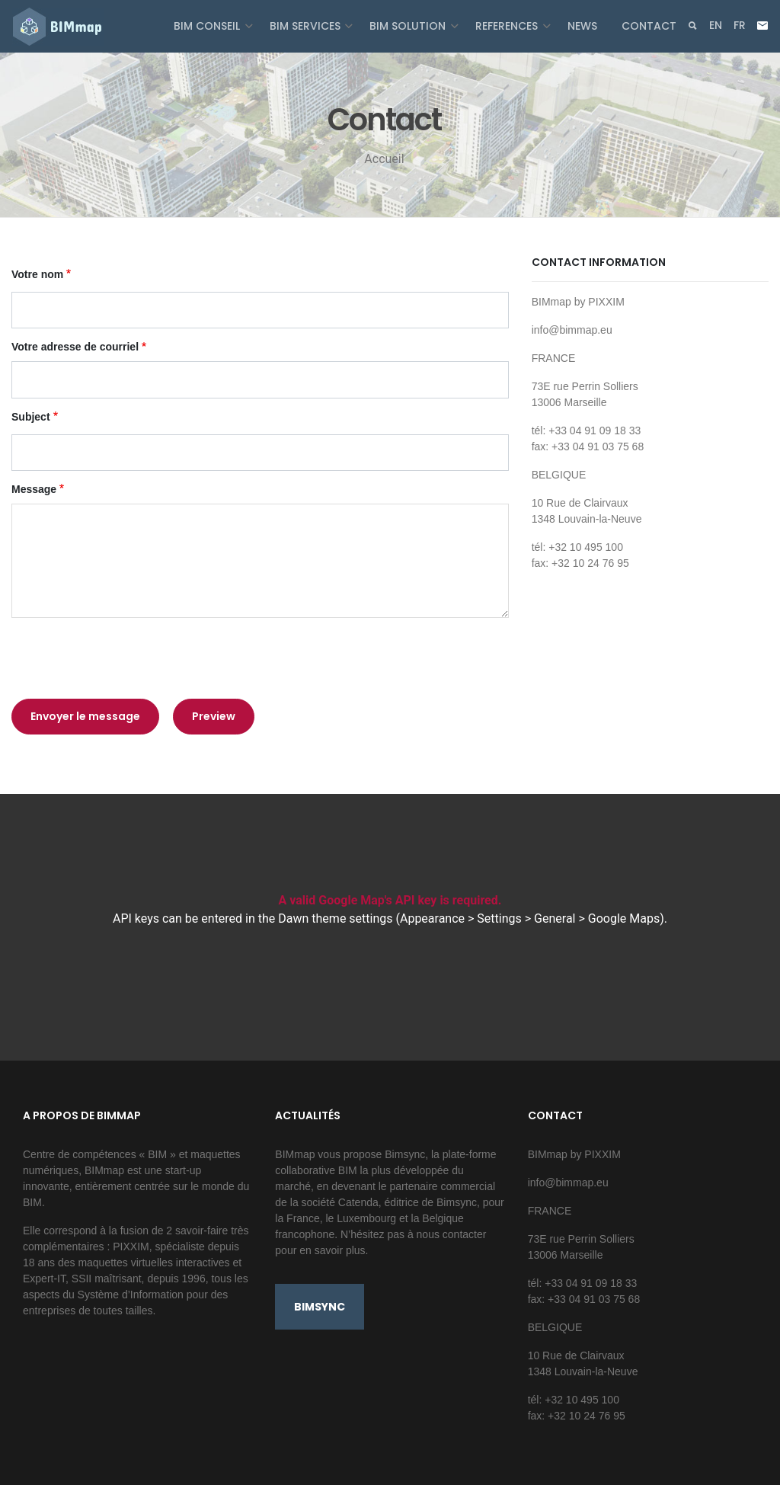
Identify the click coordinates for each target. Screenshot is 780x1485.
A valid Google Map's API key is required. (390, 900)
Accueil (384, 159)
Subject (30, 417)
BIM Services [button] (307, 26)
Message (33, 489)
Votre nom (37, 274)
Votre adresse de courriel (75, 347)
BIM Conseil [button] (208, 26)
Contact (649, 26)
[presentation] (127, 658)
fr (740, 25)
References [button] (508, 26)
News (582, 26)
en (715, 25)
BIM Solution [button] (409, 26)
